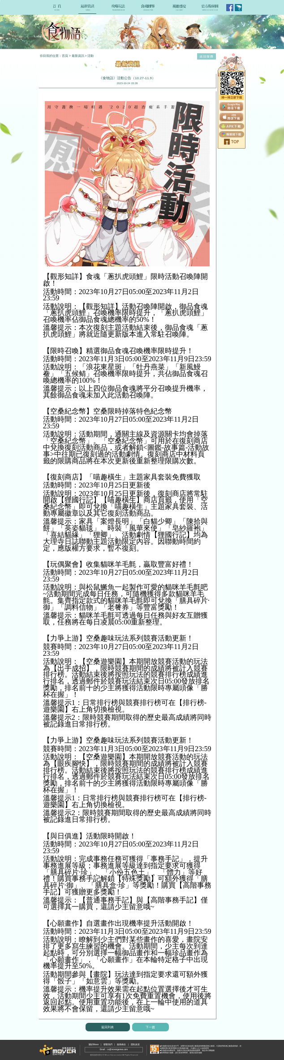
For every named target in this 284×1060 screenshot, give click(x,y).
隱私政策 (135, 1044)
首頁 (65, 55)
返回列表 (107, 1027)
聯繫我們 (107, 1044)
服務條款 (121, 1044)
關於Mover (94, 1044)
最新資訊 (78, 55)
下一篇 (150, 1027)
